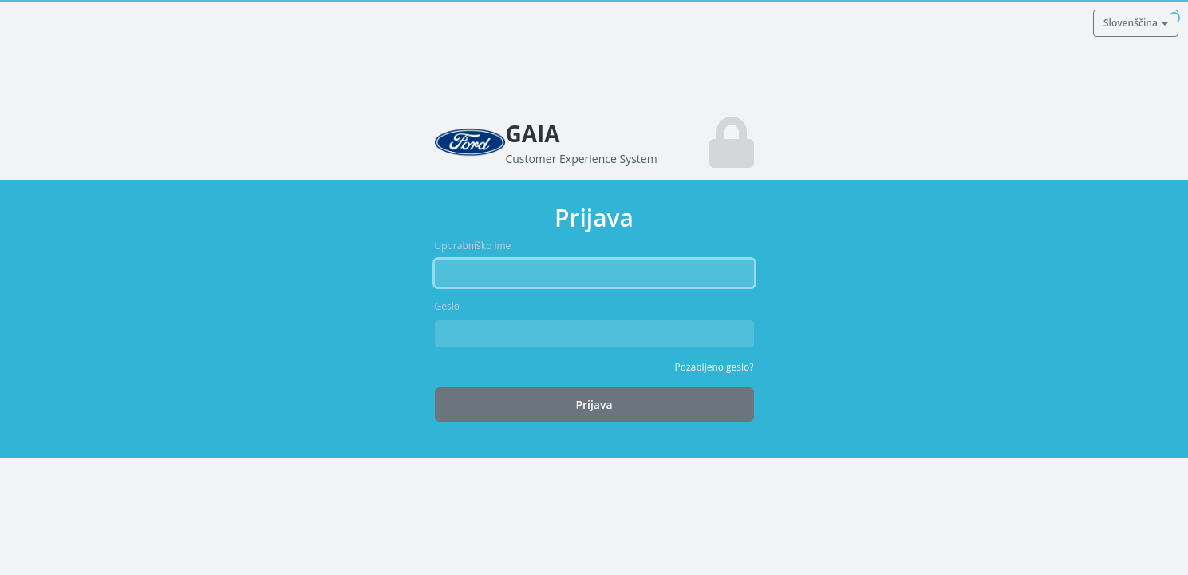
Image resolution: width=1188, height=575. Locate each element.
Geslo (447, 306)
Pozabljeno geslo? (714, 367)
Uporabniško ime (473, 245)
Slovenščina (1135, 23)
